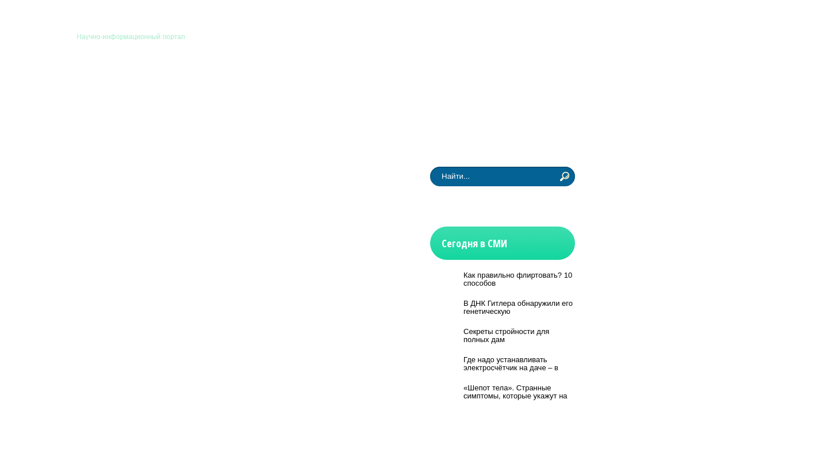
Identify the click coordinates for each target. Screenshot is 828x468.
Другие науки (494, 82)
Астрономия (119, 82)
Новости (111, 127)
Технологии (315, 82)
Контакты (559, 22)
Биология (185, 82)
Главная (517, 22)
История (377, 82)
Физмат (431, 82)
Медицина (248, 82)
